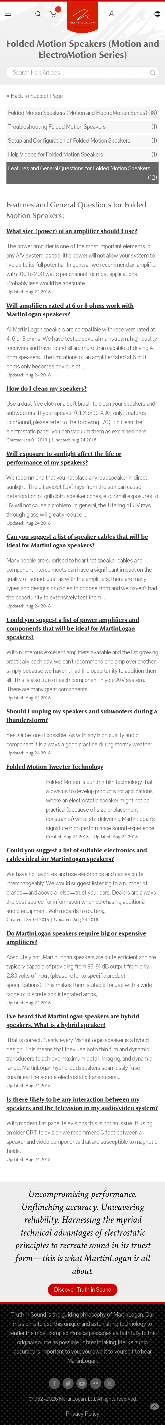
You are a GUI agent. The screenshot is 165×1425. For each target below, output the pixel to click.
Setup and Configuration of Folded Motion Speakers (69, 141)
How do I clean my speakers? (46, 388)
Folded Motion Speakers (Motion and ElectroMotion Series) (77, 113)
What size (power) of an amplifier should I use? (71, 231)
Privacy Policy (82, 1414)
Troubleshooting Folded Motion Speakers (57, 127)
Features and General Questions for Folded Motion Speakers (79, 168)
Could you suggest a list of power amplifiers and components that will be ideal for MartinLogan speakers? (72, 628)
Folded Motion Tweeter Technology (54, 767)
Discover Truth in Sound (82, 1290)
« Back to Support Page (34, 96)
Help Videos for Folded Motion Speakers (55, 155)
